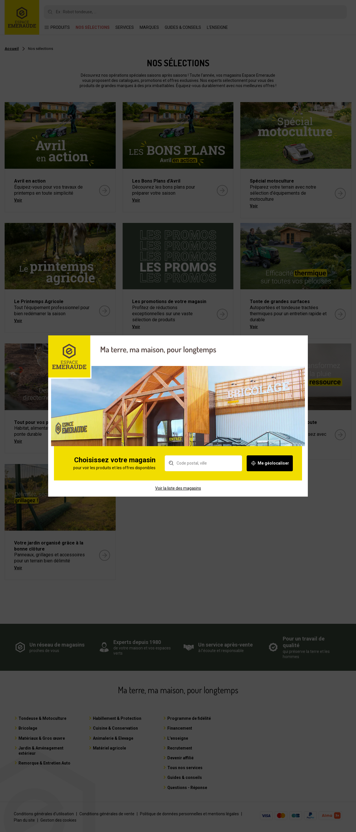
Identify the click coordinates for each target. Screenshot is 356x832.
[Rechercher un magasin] (203, 472)
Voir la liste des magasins (178, 497)
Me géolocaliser (269, 472)
